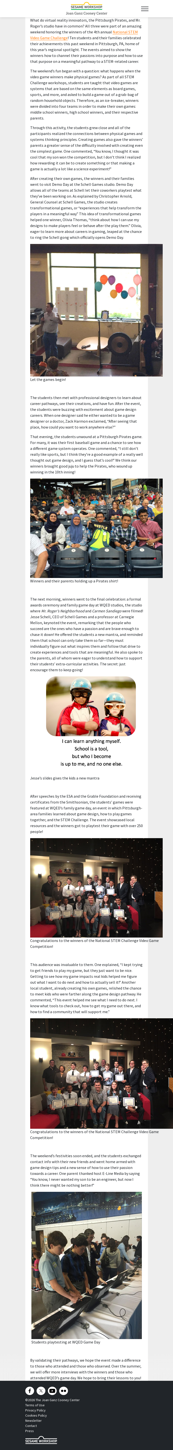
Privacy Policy (35, 1410)
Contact (31, 1425)
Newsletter (33, 1420)
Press (29, 1431)
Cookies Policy (36, 1415)
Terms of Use (35, 1405)
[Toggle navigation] (144, 8)
